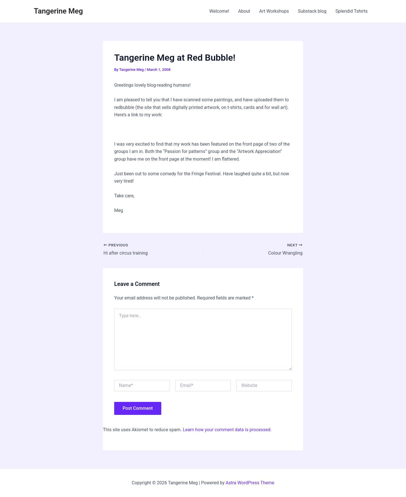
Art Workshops (274, 11)
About (244, 11)
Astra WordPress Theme (250, 482)
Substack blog (312, 11)
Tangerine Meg (58, 11)
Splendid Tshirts (352, 11)
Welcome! (219, 11)
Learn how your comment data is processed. (227, 429)
